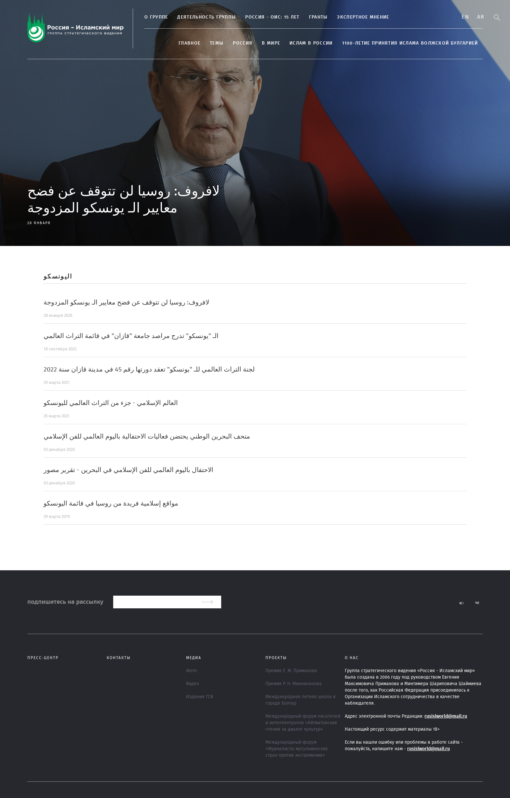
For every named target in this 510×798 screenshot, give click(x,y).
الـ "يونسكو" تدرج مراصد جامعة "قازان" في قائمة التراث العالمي (131, 336)
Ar (480, 17)
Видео (192, 684)
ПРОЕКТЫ (276, 658)
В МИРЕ (271, 43)
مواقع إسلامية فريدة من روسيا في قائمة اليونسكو (111, 503)
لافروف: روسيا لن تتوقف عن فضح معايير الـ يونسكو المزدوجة (126, 302)
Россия (242, 43)
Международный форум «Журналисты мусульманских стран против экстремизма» (296, 749)
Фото (191, 671)
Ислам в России (310, 43)
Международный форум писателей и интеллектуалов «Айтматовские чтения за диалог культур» (302, 723)
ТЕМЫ (216, 43)
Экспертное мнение (363, 17)
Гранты (318, 17)
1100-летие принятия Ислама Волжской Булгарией (410, 43)
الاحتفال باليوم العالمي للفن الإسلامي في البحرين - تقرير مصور (128, 470)
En (465, 17)
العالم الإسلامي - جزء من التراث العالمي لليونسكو (111, 403)
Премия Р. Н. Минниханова (293, 684)
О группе (156, 17)
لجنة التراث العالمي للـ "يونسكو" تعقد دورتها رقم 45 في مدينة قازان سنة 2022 (149, 369)
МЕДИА (193, 658)
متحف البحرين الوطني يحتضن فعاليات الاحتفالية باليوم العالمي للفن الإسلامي (147, 436)
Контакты (119, 658)
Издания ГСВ (199, 697)
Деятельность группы (206, 17)
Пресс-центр (43, 658)
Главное (189, 43)
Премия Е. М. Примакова (291, 671)
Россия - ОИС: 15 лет (272, 17)
